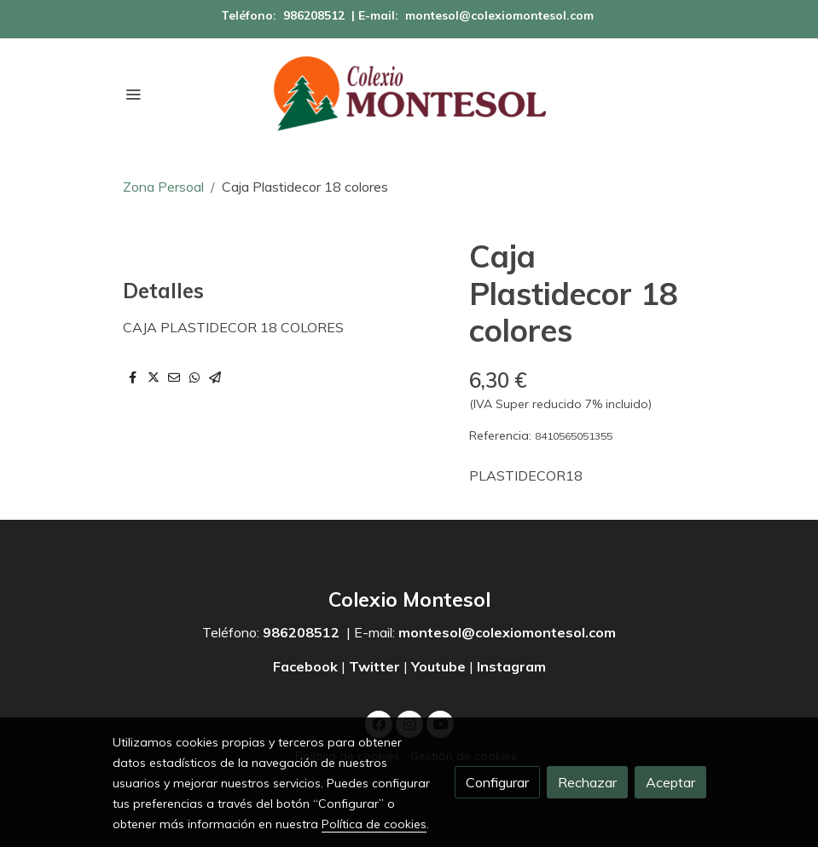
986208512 (314, 15)
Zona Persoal (163, 186)
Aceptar (670, 782)
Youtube (438, 666)
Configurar (497, 782)
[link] (409, 93)
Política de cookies (374, 824)
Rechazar (587, 782)
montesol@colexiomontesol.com (499, 15)
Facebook (307, 666)
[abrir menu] (133, 93)
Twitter (374, 666)
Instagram (511, 666)
